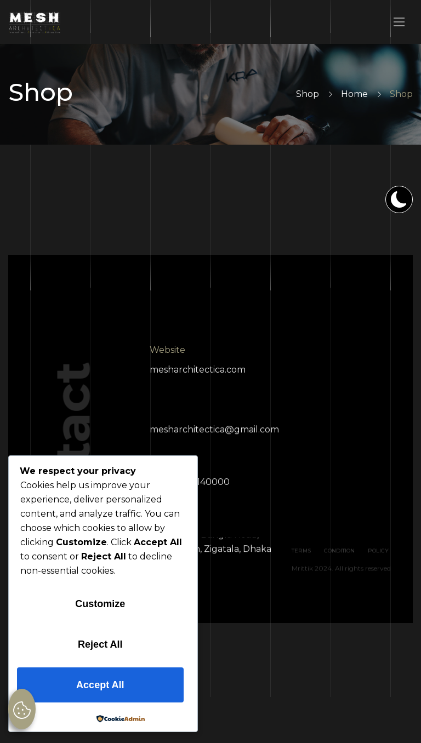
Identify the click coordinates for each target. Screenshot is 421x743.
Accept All (100, 684)
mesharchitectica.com (198, 373)
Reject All (100, 644)
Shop (307, 94)
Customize (100, 603)
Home (354, 94)
